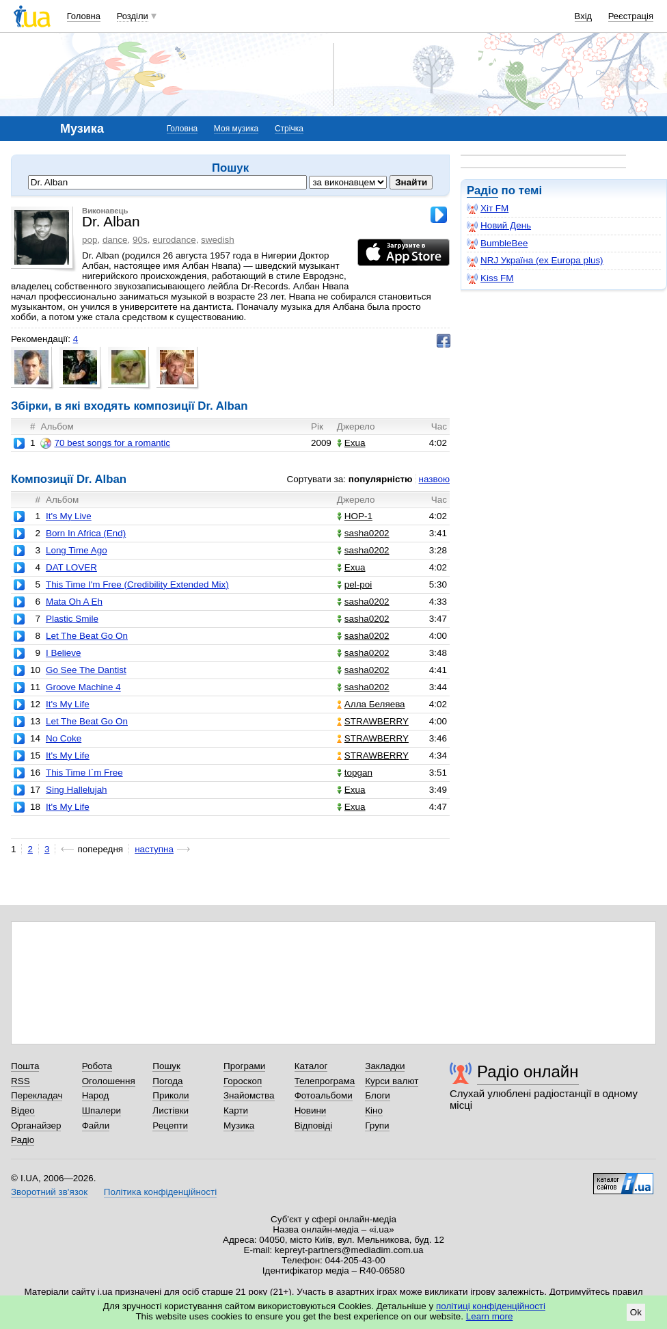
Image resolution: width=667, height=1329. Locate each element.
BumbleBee (497, 243)
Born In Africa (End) (86, 533)
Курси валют (391, 1081)
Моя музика (236, 128)
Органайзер (36, 1125)
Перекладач (36, 1095)
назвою (434, 479)
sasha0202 (363, 533)
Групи (377, 1125)
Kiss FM (490, 278)
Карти (235, 1110)
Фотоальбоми (324, 1095)
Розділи (132, 16)
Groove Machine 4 (83, 687)
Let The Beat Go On (87, 636)
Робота (97, 1066)
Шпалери (101, 1110)
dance (115, 240)
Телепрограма (325, 1081)
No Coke (63, 738)
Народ (95, 1095)
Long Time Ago (76, 550)
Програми (244, 1066)
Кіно (374, 1110)
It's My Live (69, 516)
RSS (20, 1081)
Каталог (311, 1066)
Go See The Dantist (86, 670)
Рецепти (170, 1125)
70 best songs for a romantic (105, 443)
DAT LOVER (71, 567)
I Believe (63, 653)
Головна (83, 16)
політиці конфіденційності (490, 1306)
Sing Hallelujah (76, 790)
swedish (217, 240)
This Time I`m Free (84, 772)
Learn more (489, 1316)
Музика (238, 1125)
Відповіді (314, 1125)
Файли (96, 1125)
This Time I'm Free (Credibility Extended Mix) (137, 584)
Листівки (170, 1110)
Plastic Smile (72, 619)
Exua (351, 443)
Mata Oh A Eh (74, 601)
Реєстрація (630, 16)
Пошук (166, 1066)
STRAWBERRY (373, 721)
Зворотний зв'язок (49, 1192)
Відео (23, 1110)
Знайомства (249, 1095)
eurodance (174, 240)
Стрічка (289, 128)
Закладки (385, 1066)
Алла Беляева (371, 704)
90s (140, 240)
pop (89, 240)
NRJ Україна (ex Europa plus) (535, 260)
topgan (354, 772)
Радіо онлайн (528, 1071)
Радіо (482, 190)
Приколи (170, 1095)
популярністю (381, 479)
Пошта (25, 1066)
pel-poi (354, 584)
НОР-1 (354, 516)
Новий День (499, 225)
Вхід (584, 16)
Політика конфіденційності (160, 1192)
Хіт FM (487, 208)
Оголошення (108, 1081)
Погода (167, 1081)
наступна (154, 849)
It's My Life (68, 704)
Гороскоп (242, 1081)
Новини (311, 1110)
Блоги (377, 1095)
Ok (636, 1312)
